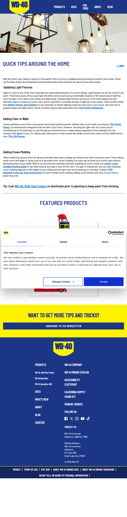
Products (40, 365)
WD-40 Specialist (41, 378)
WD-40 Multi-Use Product (31, 186)
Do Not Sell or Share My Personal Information (63, 475)
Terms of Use (31, 469)
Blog (37, 415)
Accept (104, 281)
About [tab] (105, 242)
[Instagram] (76, 418)
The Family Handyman (91, 107)
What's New (41, 399)
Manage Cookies (63, 281)
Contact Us (70, 427)
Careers (40, 422)
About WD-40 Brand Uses (66, 469)
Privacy (17, 469)
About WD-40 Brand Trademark (98, 469)
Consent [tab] (22, 242)
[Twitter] (71, 418)
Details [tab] (63, 242)
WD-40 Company (73, 365)
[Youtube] (82, 418)
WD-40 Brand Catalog (76, 372)
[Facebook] (66, 418)
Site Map (45, 469)
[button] (59, 7)
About (38, 407)
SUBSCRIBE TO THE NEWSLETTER (63, 326)
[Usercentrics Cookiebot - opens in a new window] (110, 233)
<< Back (120, 66)
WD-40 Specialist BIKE (43, 384)
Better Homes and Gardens (23, 104)
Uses (38, 391)
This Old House (16, 136)
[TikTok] (88, 418)
